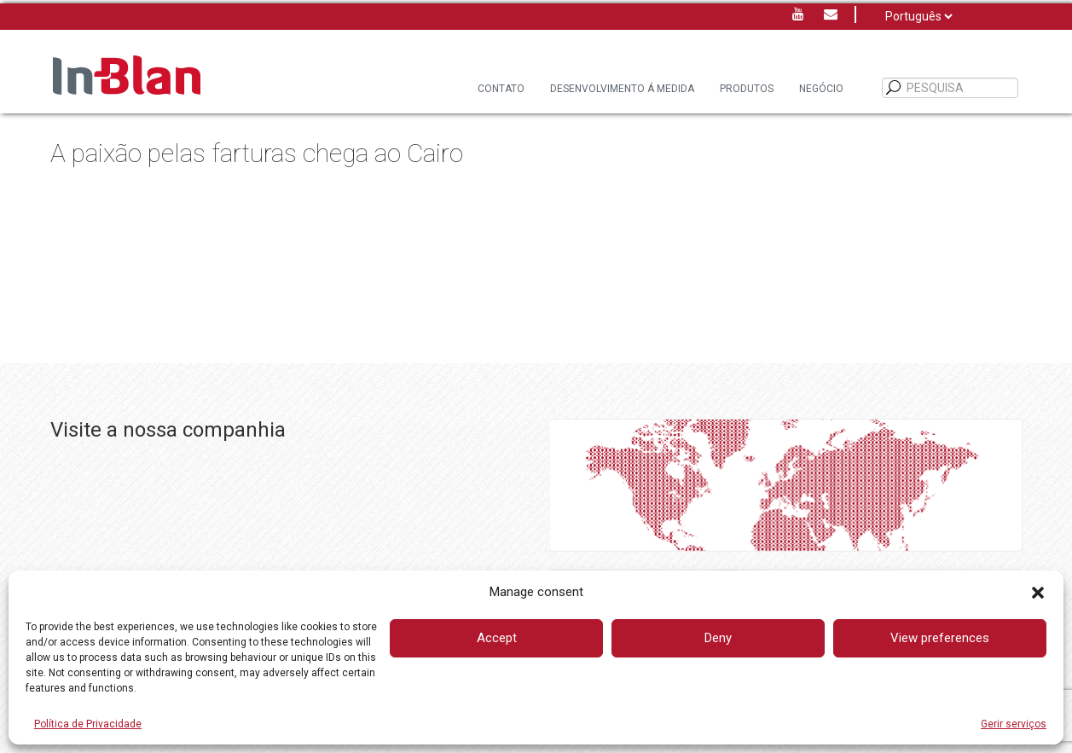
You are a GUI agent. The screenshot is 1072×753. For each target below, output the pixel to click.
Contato (501, 89)
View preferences (939, 638)
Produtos (747, 89)
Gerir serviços (1013, 724)
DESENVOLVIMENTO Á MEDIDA (622, 89)
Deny (718, 638)
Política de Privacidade (88, 724)
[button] (1037, 592)
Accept (497, 638)
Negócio (821, 89)
